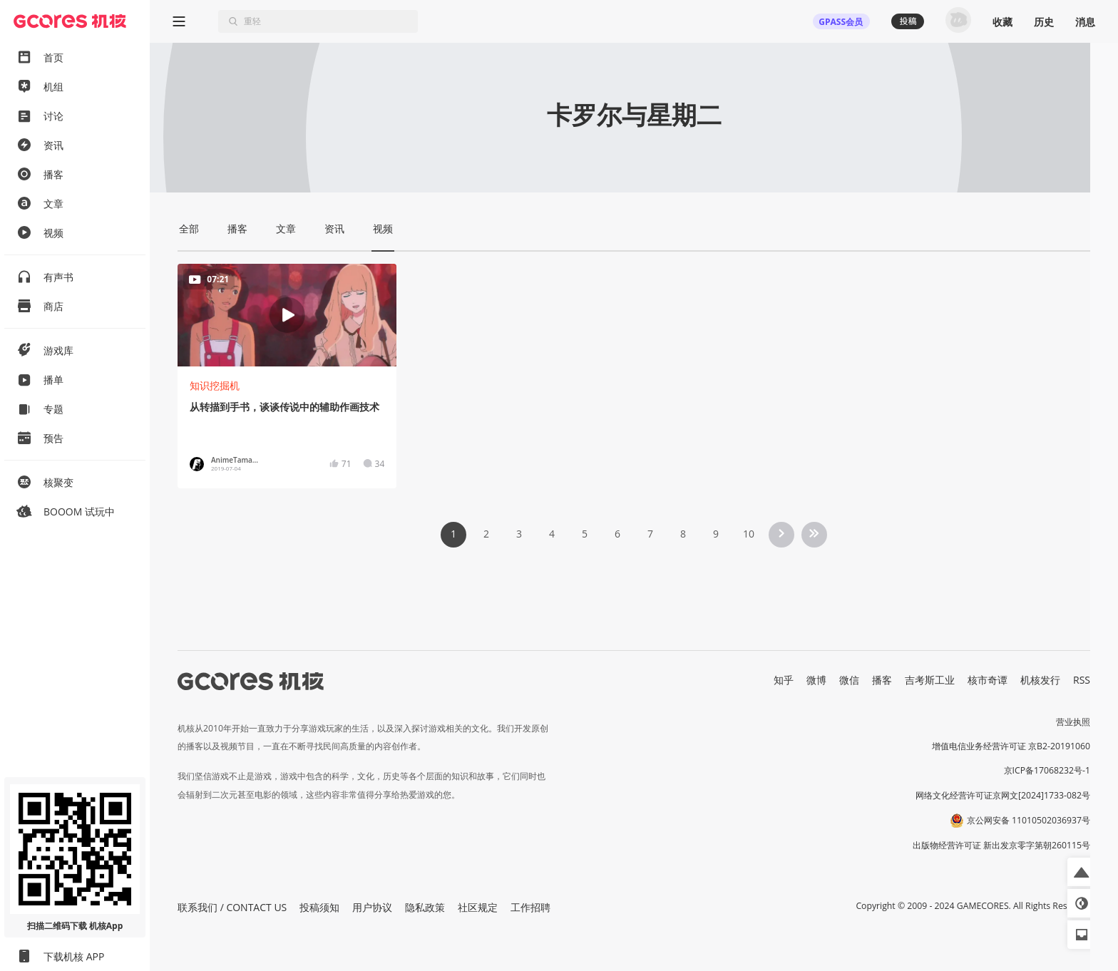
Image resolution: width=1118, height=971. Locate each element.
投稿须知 (319, 907)
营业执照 (1073, 722)
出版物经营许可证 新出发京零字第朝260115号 (1001, 845)
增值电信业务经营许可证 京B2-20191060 (1011, 746)
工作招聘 (530, 907)
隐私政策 (425, 907)
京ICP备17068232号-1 (1047, 770)
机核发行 (1040, 680)
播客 (882, 680)
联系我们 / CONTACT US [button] (232, 907)
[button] (1081, 872)
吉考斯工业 (930, 680)
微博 (816, 680)
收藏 (1002, 22)
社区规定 (478, 907)
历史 (1044, 22)
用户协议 (372, 907)
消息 (1085, 22)
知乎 (784, 680)
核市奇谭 (987, 680)
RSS (1081, 680)
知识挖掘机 (215, 385)
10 (748, 533)
